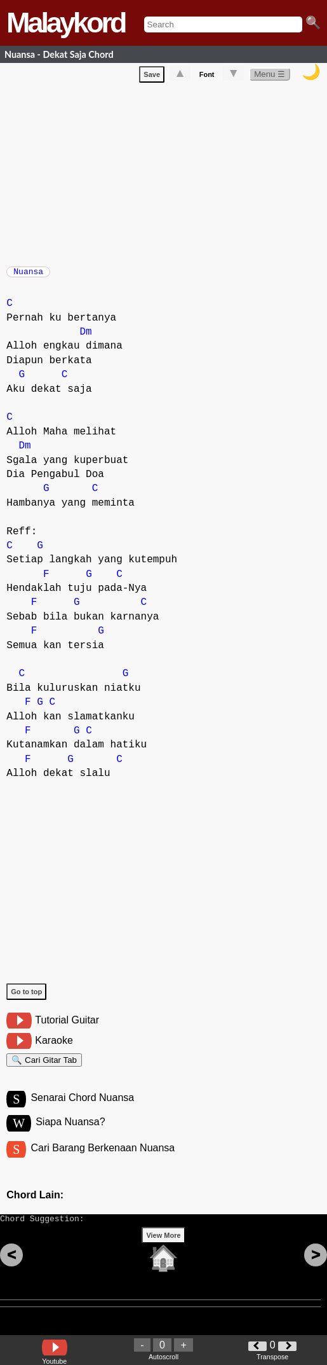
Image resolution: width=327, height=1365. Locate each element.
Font (207, 77)
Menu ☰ (269, 76)
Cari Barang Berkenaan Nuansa (102, 1161)
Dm (86, 338)
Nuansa (28, 275)
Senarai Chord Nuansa (82, 1109)
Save (151, 77)
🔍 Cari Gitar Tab (44, 1068)
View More (163, 1255)
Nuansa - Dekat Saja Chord (59, 54)
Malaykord (65, 22)
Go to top (26, 998)
